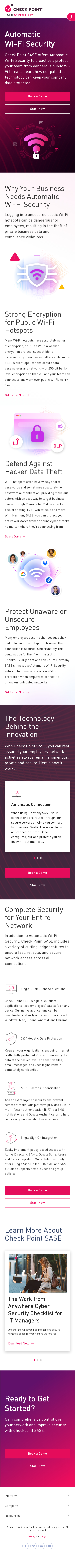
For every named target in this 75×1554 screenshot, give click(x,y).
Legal (44, 1536)
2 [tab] (37, 858)
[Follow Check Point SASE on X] (33, 1546)
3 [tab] (41, 858)
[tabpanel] (37, 816)
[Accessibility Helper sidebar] (71, 17)
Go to (19, 15)
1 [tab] (34, 858)
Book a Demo (37, 96)
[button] (67, 7)
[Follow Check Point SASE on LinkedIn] (41, 1546)
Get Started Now (14, 395)
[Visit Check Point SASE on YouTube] (49, 1546)
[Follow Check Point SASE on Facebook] (25, 1546)
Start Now (37, 109)
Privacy (31, 1536)
